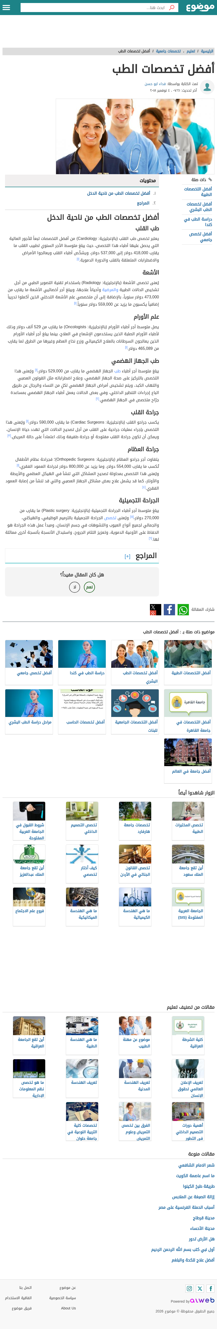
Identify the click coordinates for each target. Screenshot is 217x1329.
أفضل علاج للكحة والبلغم (193, 1260)
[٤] (144, 487)
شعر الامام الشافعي (196, 1165)
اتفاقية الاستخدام (18, 1298)
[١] (78, 259)
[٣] (9, 435)
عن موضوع (68, 1287)
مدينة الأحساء (202, 1228)
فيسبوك (169, 609)
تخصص (110, 518)
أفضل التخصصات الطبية (198, 191)
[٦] (150, 538)
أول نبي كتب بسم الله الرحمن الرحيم (182, 1249)
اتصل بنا (25, 1287)
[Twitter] (200, 1289)
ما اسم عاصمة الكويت (195, 1176)
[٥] (132, 516)
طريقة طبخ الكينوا (198, 1186)
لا (74, 587)
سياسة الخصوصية (62, 1298)
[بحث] (171, 7)
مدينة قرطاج (203, 1218)
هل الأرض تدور (201, 1239)
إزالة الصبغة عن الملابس (193, 1197)
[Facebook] (210, 1289)
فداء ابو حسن (155, 84)
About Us (68, 1308)
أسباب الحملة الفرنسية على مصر (186, 1207)
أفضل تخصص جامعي (200, 236)
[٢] (97, 399)
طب (117, 371)
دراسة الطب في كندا (198, 222)
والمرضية (110, 290)
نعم (89, 587)
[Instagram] (189, 1289)
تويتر (155, 609)
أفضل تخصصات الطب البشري (199, 207)
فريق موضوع (22, 1308)
